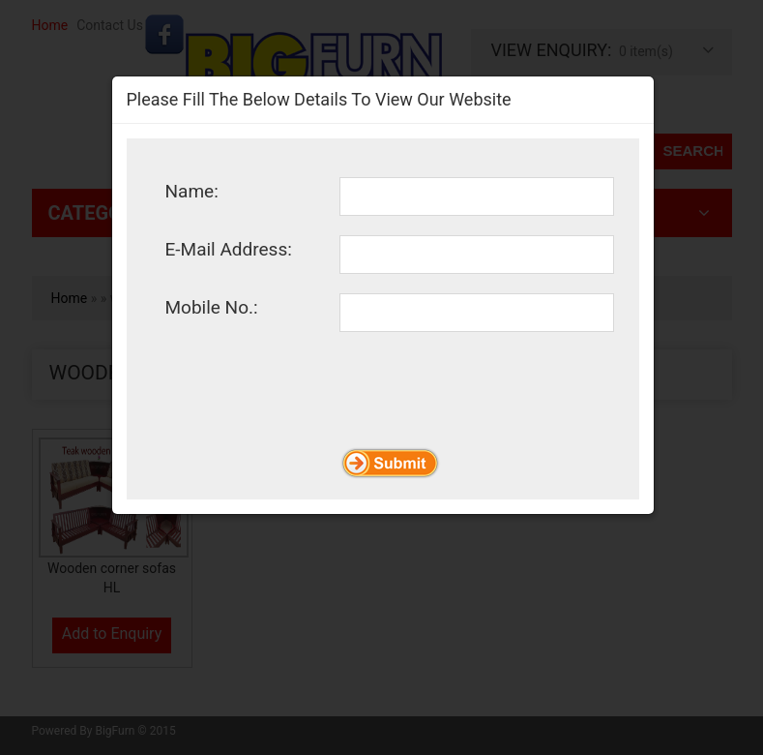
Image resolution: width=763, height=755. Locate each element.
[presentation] (312, 448)
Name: (192, 190)
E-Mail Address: (228, 248)
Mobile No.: (211, 306)
